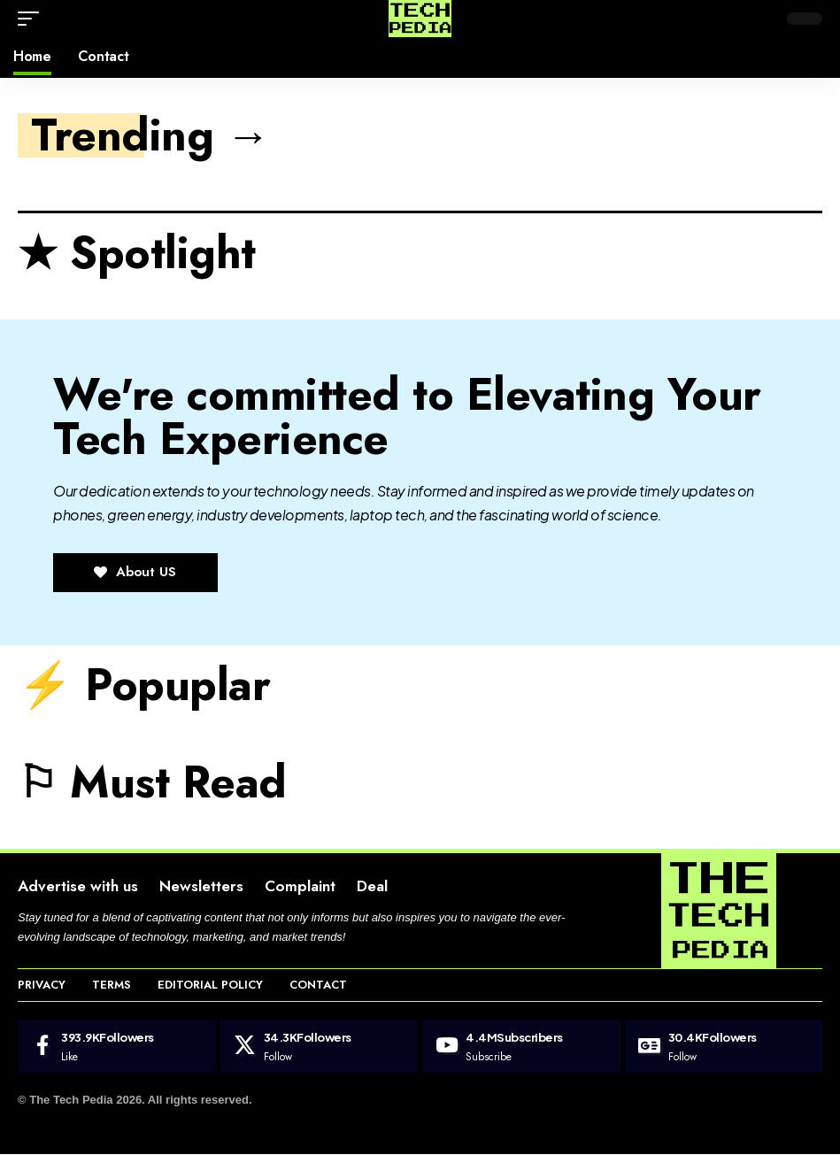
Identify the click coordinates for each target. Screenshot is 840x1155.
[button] (33, 19)
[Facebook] (117, 1047)
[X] (319, 1047)
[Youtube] (521, 1047)
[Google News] (724, 1047)
